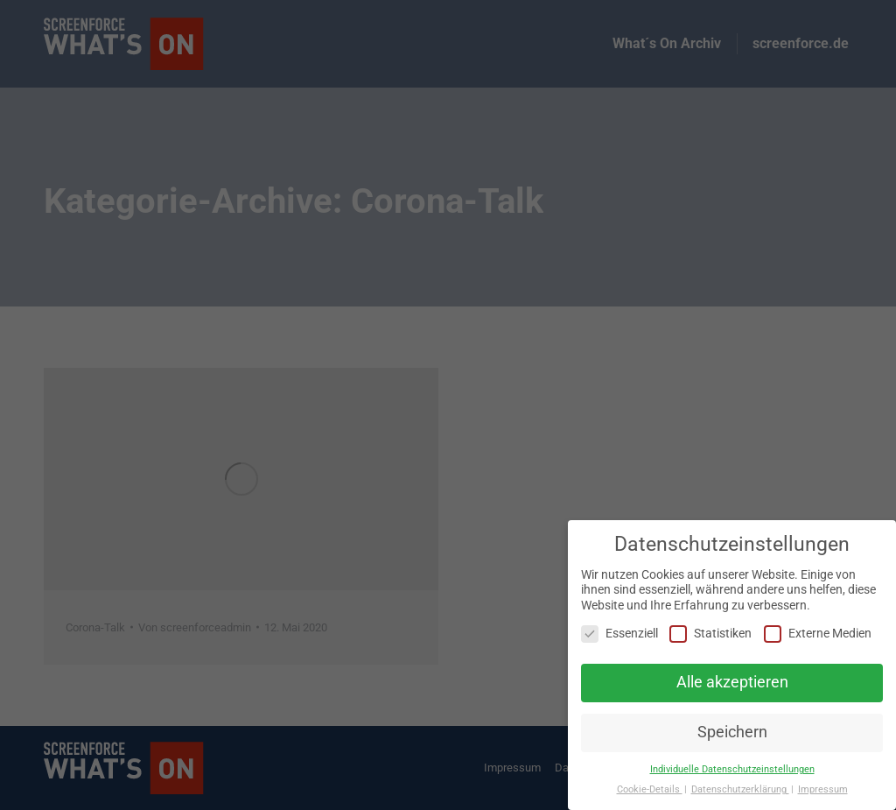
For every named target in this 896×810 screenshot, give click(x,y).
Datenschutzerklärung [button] (740, 789)
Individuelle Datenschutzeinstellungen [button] (732, 769)
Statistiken (710, 633)
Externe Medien (818, 633)
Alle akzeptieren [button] (732, 682)
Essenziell (619, 633)
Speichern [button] (732, 732)
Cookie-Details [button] (649, 789)
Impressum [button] (823, 789)
